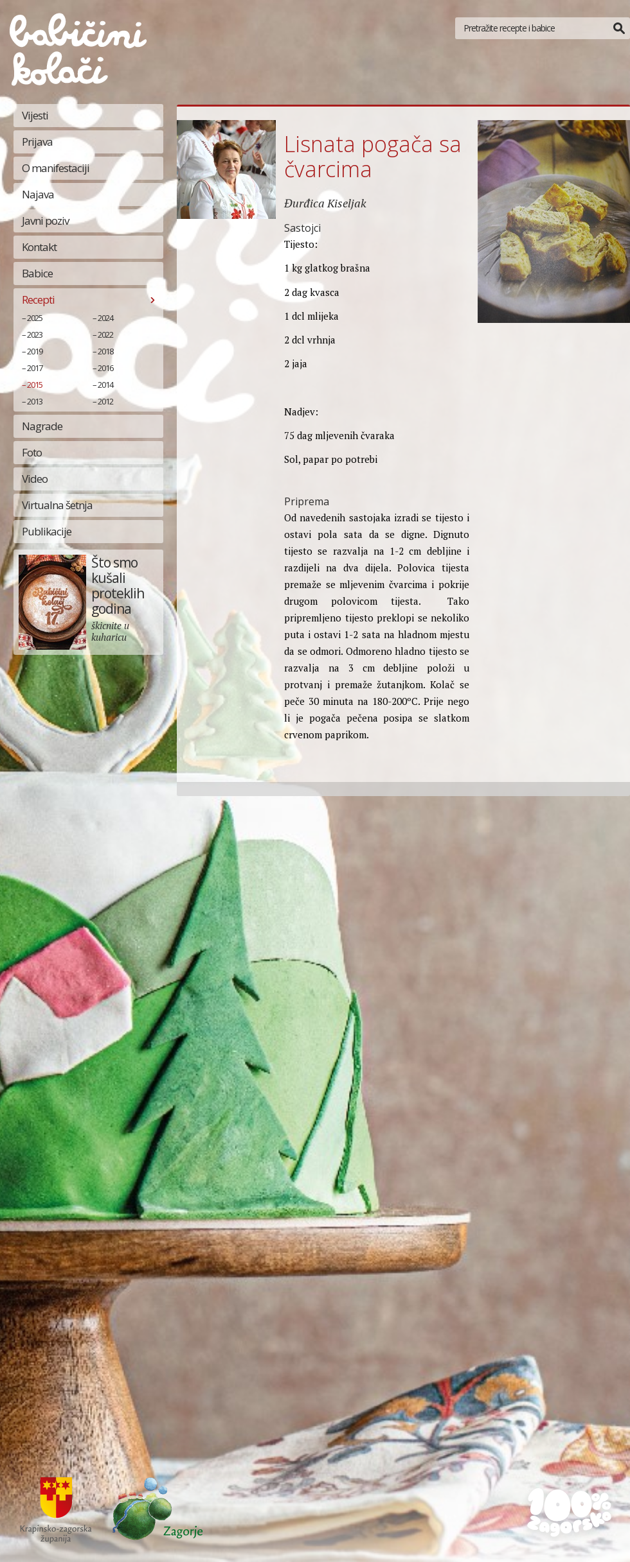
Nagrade (42, 426)
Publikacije (46, 531)
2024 (105, 318)
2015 (34, 384)
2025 (34, 318)
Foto (32, 452)
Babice (37, 273)
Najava (38, 194)
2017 (34, 368)
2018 (105, 351)
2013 (34, 401)
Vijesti (35, 115)
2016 (105, 368)
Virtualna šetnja (57, 505)
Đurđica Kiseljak (325, 203)
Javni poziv (45, 220)
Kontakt (39, 246)
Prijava (37, 141)
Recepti (38, 299)
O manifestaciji (55, 168)
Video (35, 478)
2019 (34, 351)
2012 (105, 401)
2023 (34, 334)
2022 (105, 334)
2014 (105, 384)
